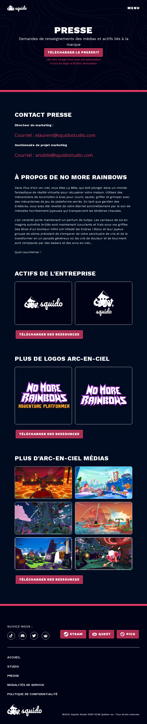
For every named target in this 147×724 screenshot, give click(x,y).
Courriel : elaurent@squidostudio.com (55, 135)
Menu (133, 8)
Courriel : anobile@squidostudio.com (54, 155)
